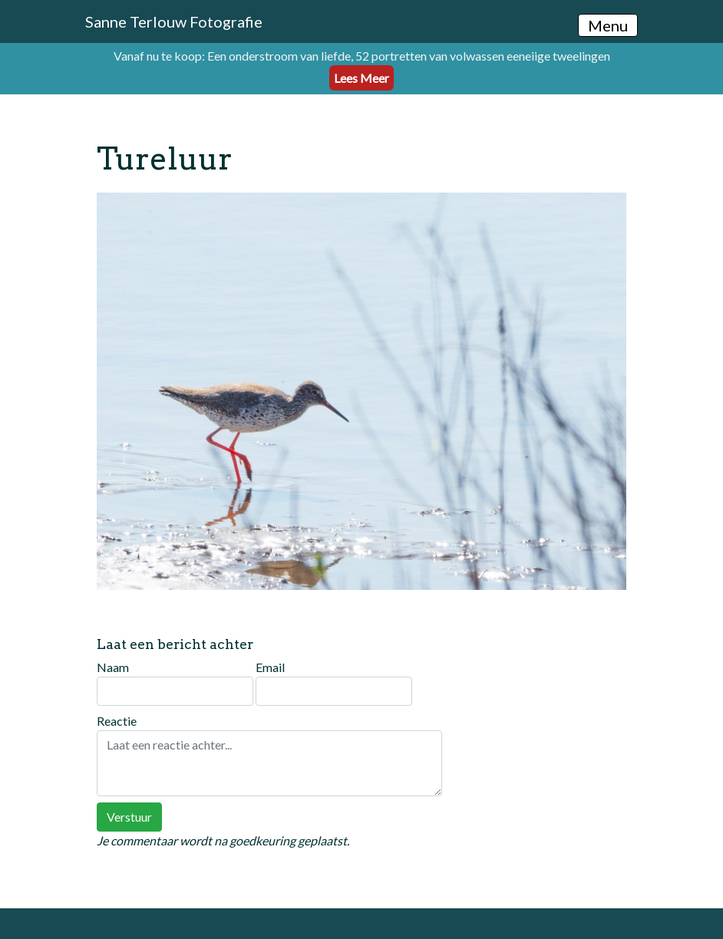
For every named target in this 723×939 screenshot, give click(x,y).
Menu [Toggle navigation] (608, 25)
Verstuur (129, 816)
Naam (175, 683)
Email (334, 683)
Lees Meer (361, 78)
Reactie (269, 754)
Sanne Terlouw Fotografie (173, 21)
